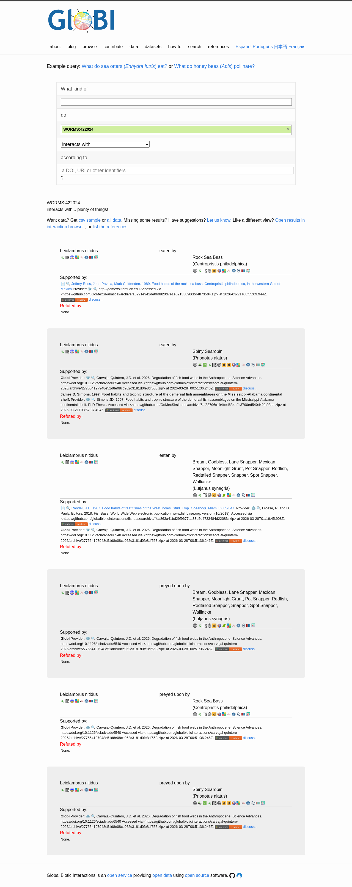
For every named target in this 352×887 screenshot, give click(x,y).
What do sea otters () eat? (124, 66)
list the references (110, 226)
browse (89, 46)
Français (296, 46)
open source (197, 875)
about (55, 46)
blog (72, 46)
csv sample (90, 220)
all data (114, 220)
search (194, 46)
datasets (153, 46)
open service (119, 875)
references (218, 46)
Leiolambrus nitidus (79, 250)
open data (162, 875)
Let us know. (219, 220)
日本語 (280, 46)
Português (263, 46)
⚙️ (90, 289)
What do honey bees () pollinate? (214, 66)
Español (244, 46)
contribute (113, 46)
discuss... (96, 299)
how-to (175, 46)
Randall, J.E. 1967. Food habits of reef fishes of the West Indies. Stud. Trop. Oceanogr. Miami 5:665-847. (154, 508)
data (134, 46)
